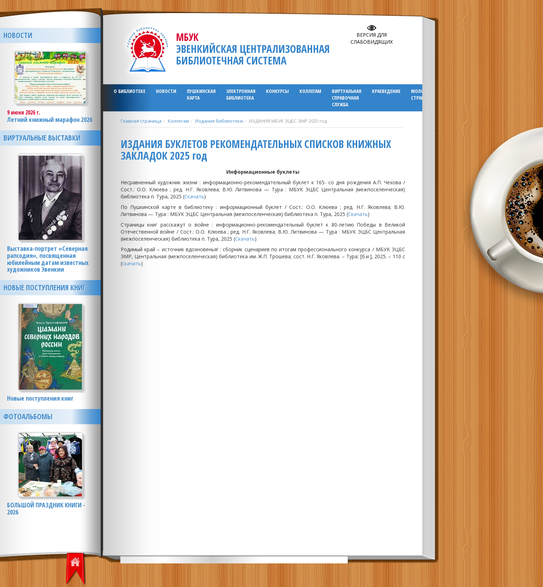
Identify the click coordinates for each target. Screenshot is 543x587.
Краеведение (386, 91)
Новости (166, 91)
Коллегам (310, 91)
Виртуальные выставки (42, 138)
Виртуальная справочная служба (346, 98)
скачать (131, 263)
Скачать (194, 196)
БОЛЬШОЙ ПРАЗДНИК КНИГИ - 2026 (46, 508)
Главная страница (141, 121)
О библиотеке (129, 91)
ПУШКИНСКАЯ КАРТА (201, 94)
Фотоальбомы (28, 416)
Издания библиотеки (219, 121)
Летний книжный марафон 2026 (49, 119)
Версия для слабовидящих (372, 38)
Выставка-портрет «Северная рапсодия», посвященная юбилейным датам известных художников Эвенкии (48, 258)
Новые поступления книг (45, 287)
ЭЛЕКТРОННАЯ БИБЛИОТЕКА (240, 94)
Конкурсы (277, 91)
